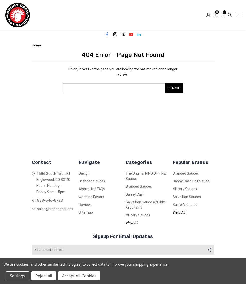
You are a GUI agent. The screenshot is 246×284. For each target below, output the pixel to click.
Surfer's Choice (185, 205)
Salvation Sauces (187, 197)
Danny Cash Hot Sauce (191, 181)
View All (132, 223)
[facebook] (107, 34)
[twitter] (123, 34)
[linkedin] (139, 34)
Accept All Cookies (79, 276)
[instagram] (115, 34)
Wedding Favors (91, 197)
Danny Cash (135, 194)
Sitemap (86, 212)
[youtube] (131, 34)
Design (84, 173)
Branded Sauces (92, 181)
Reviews (85, 205)
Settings (17, 276)
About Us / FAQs (92, 189)
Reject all (43, 276)
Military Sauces (138, 215)
